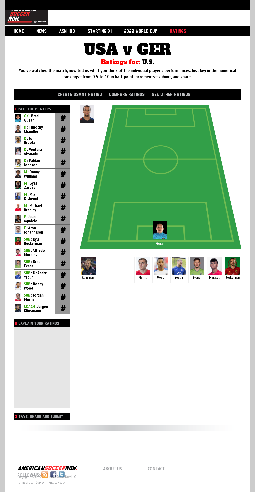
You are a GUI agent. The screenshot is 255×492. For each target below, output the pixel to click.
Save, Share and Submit (39, 416)
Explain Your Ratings (37, 323)
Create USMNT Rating (80, 95)
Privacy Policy (57, 482)
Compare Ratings (127, 95)
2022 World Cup (140, 31)
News (41, 31)
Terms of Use (25, 482)
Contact (156, 468)
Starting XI (100, 31)
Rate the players (33, 109)
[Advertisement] (143, 13)
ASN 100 (67, 31)
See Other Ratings (171, 95)
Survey (40, 482)
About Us (112, 468)
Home (19, 31)
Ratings (178, 31)
